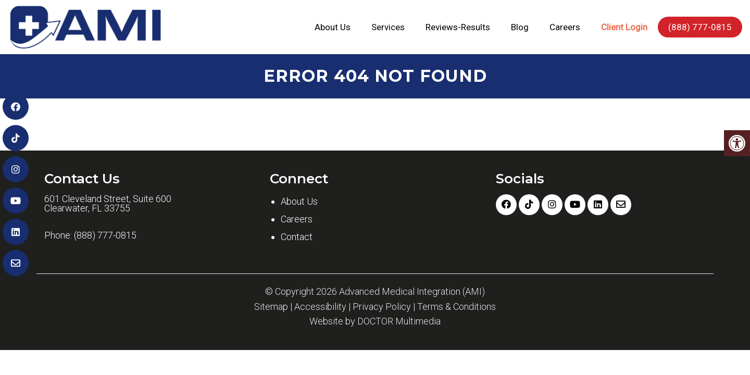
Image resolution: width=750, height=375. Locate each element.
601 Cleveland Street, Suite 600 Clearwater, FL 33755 (107, 203)
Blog (520, 27)
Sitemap (271, 306)
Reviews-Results (458, 27)
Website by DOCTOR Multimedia (375, 321)
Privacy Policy (382, 306)
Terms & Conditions (456, 306)
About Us (333, 27)
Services (388, 27)
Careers (564, 27)
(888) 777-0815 (700, 27)
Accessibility (320, 306)
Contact (296, 236)
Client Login (624, 27)
